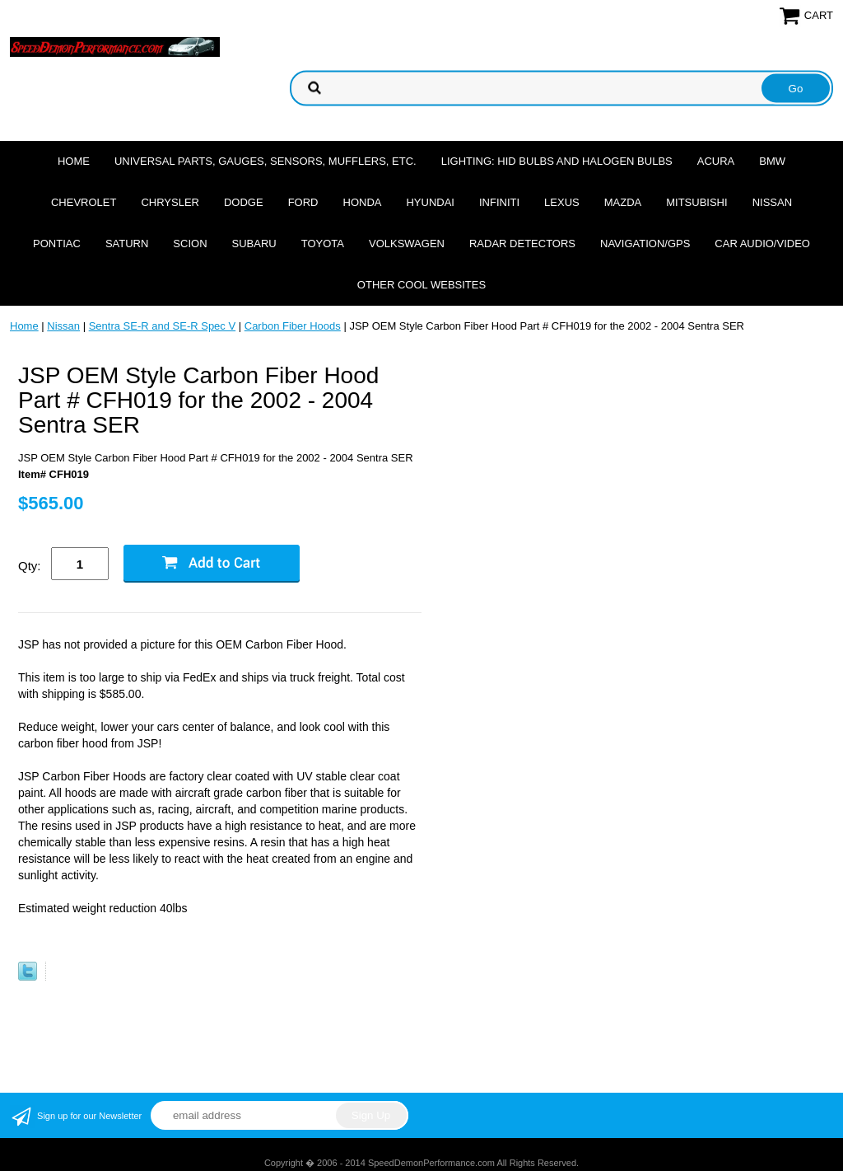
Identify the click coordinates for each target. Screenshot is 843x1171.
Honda (362, 202)
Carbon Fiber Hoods (293, 326)
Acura (716, 161)
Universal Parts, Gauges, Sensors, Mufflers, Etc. (265, 161)
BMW (772, 161)
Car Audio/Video (762, 243)
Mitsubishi (696, 202)
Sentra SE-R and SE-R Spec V (162, 326)
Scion (190, 243)
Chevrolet (83, 202)
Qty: (29, 566)
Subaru (254, 243)
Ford (303, 202)
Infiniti (499, 202)
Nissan (772, 202)
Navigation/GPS (645, 243)
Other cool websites (421, 285)
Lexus (562, 202)
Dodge (243, 202)
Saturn (126, 243)
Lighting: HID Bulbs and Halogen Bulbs (557, 161)
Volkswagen (407, 243)
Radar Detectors (522, 243)
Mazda (623, 202)
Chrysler (170, 202)
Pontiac (57, 243)
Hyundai (430, 202)
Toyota (322, 243)
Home (74, 161)
